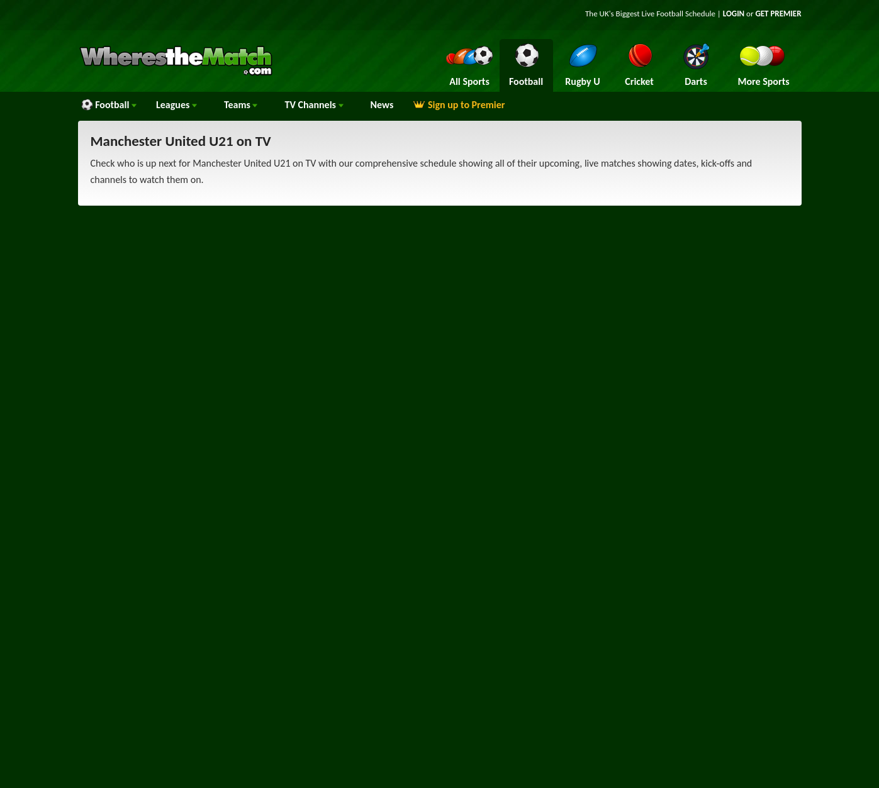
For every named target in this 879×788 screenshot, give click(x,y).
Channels (313, 105)
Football (109, 105)
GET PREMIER (778, 13)
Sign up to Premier (459, 105)
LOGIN (733, 13)
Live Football (663, 13)
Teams (241, 105)
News (382, 105)
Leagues (176, 105)
